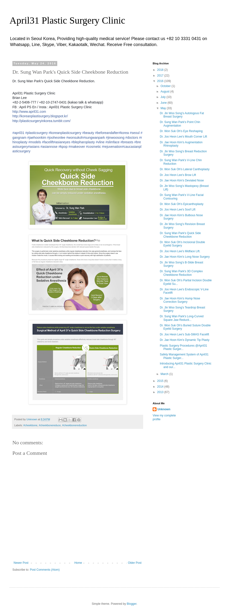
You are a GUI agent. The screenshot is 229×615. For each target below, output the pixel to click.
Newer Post (21, 562)
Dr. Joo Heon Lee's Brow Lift (178, 175)
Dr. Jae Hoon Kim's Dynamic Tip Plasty (184, 340)
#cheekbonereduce (50, 425)
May (164, 108)
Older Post (134, 562)
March (165, 374)
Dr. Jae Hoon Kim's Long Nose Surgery (185, 256)
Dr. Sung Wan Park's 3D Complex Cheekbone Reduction (181, 273)
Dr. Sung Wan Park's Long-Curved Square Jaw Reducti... (181, 318)
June (164, 102)
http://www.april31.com (29, 111)
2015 (160, 381)
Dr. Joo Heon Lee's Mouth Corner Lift (183, 136)
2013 (160, 392)
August (165, 91)
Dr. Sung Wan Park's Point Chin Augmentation (180, 123)
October (166, 86)
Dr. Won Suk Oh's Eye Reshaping (181, 131)
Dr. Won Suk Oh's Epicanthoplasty (181, 204)
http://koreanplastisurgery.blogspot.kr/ (40, 116)
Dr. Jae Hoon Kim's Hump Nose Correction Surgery (180, 300)
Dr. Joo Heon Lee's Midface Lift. (180, 251)
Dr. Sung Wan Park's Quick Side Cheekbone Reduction (180, 234)
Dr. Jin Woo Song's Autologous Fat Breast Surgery (182, 115)
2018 (160, 70)
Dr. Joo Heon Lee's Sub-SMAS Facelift (184, 334)
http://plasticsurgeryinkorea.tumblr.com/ (41, 121)
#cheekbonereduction (74, 425)
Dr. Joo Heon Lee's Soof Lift (177, 209)
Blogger (131, 603)
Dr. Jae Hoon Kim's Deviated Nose (182, 180)
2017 (160, 75)
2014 (160, 386)
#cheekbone (30, 425)
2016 (160, 81)
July (164, 97)
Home (78, 562)
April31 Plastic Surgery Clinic (67, 20)
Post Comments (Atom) (45, 569)
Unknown (163, 409)
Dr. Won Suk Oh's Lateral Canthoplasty (184, 169)
